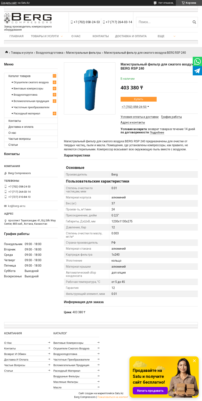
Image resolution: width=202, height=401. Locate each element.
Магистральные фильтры (83, 52)
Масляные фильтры (65, 381)
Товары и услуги (45, 36)
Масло (57, 387)
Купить (138, 99)
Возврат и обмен (15, 354)
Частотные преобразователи (31, 107)
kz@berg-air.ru (16, 206)
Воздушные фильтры (66, 376)
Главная (16, 36)
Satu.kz (119, 393)
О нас (76, 36)
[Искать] (194, 22)
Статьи (13, 144)
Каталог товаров (19, 76)
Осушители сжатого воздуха (31, 82)
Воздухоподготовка (49, 52)
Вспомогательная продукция (31, 101)
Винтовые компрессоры (28, 88)
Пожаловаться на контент (112, 397)
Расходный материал (27, 113)
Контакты (101, 36)
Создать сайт (9, 2)
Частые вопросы (19, 138)
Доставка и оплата (131, 36)
